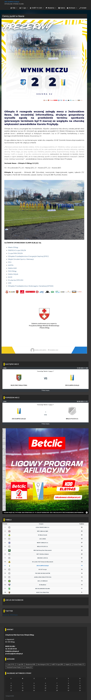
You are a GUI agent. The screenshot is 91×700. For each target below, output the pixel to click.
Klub (14, 8)
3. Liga (24, 8)
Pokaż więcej (45, 390)
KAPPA (10, 265)
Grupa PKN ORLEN (15, 253)
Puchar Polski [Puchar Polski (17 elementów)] (78, 664)
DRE (9, 283)
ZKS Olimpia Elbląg (11, 2)
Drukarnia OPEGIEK (15, 280)
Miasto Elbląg (13, 247)
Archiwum (73, 8)
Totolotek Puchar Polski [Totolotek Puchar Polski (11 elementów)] (14, 667)
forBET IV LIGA (38, 8)
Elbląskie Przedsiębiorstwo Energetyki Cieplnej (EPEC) (28, 256)
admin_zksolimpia (38, 350)
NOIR (10, 277)
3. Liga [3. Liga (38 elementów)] (20, 664)
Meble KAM (12, 268)
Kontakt (83, 8)
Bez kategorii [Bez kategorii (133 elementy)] (43, 664)
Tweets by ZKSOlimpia (10, 615)
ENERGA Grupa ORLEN (17, 250)
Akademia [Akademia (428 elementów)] (30, 664)
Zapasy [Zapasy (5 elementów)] (28, 667)
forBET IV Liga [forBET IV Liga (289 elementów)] (57, 664)
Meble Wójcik (13, 274)
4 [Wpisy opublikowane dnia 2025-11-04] (22, 683)
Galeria (62, 8)
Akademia (52, 8)
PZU (9, 262)
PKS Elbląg (12, 271)
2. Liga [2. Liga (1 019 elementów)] (10, 664)
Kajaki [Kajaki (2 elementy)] (68, 664)
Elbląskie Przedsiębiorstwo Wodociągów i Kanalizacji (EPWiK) (30, 286)
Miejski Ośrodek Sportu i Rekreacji (21, 259)
